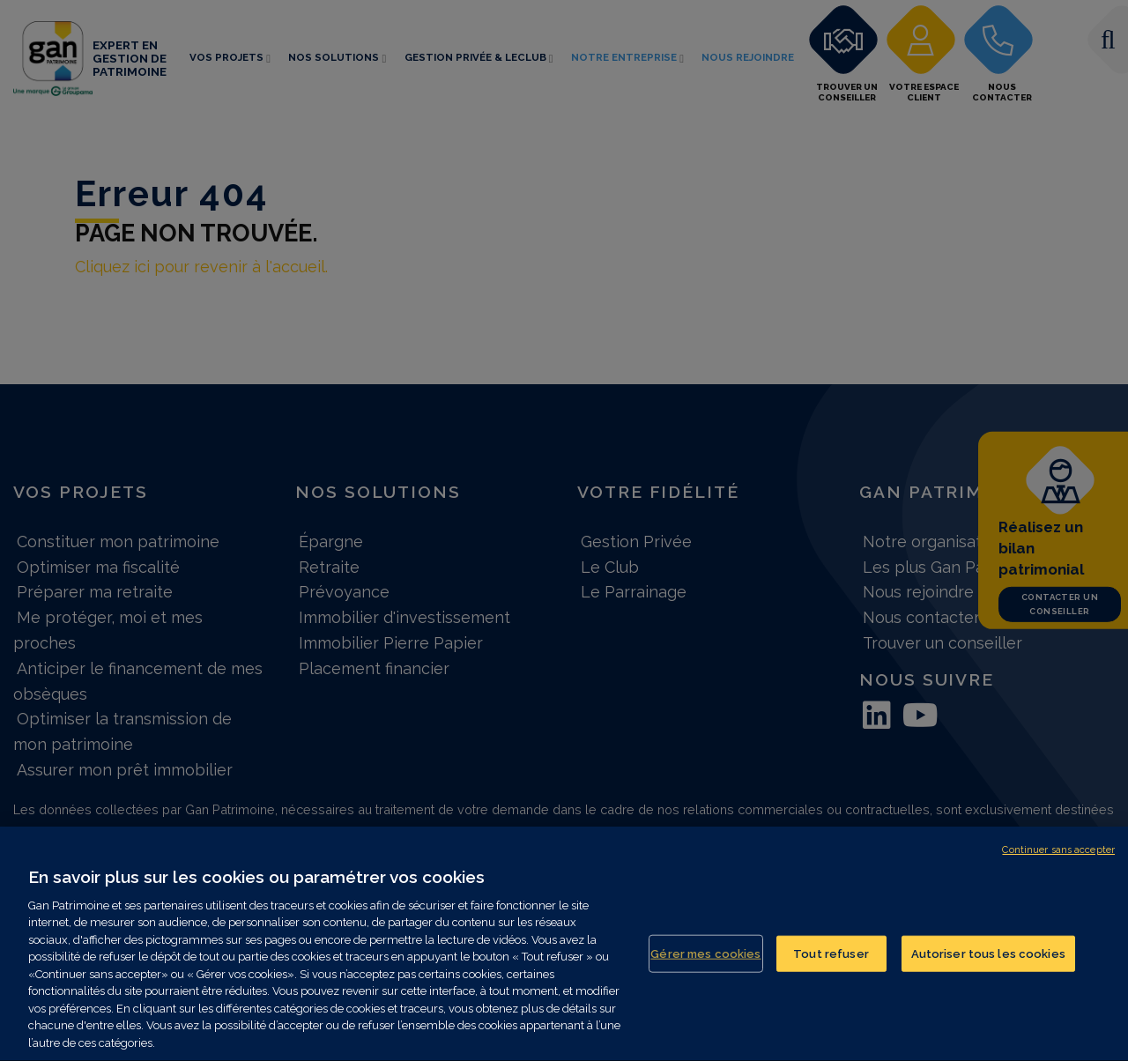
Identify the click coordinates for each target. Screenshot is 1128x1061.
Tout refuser (831, 962)
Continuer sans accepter (1058, 859)
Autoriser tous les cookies (988, 962)
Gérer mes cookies (705, 962)
